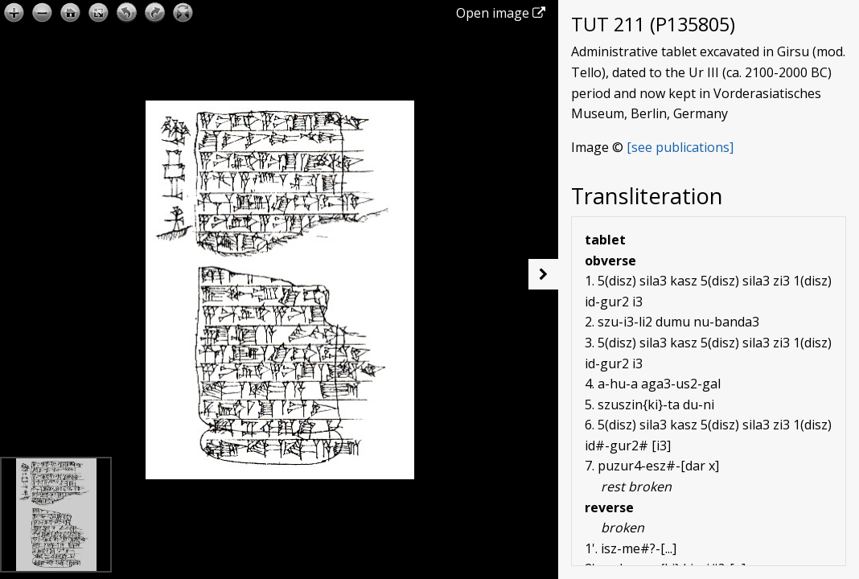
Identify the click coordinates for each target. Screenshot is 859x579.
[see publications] (680, 147)
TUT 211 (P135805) (653, 24)
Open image (500, 13)
